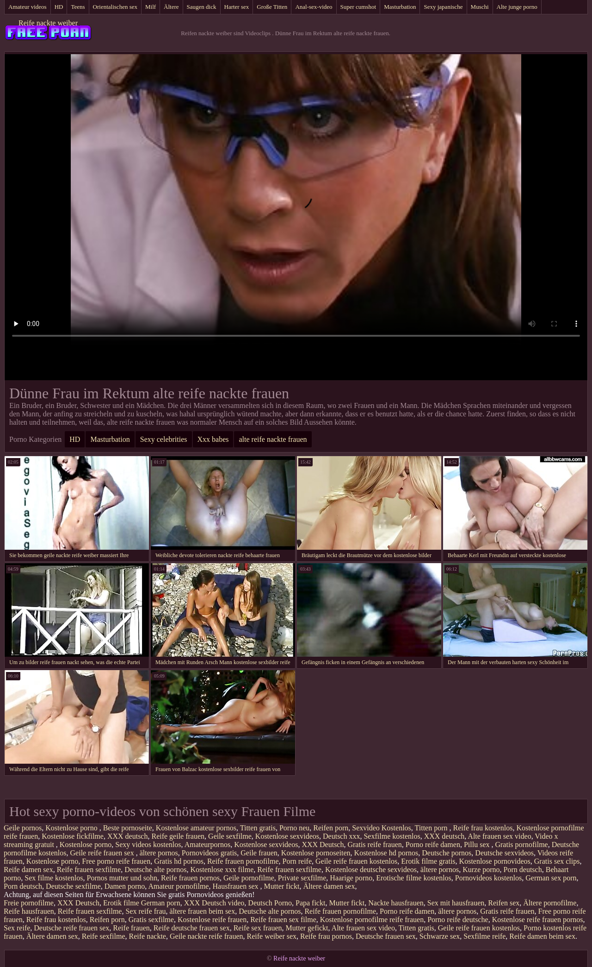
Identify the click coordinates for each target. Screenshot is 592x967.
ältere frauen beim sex (202, 911)
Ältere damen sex (329, 886)
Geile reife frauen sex (103, 853)
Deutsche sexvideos (504, 853)
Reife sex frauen (258, 928)
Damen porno (125, 886)
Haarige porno (351, 878)
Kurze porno (481, 869)
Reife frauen (131, 928)
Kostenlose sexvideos (287, 836)
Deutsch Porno (270, 903)
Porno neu (294, 828)
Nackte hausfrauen (396, 903)
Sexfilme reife (484, 936)
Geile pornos (23, 828)
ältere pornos (159, 853)
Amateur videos (27, 6)
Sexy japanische (443, 6)
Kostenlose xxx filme (221, 869)
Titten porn (432, 828)
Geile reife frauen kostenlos (356, 861)
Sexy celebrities (163, 439)
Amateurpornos (208, 844)
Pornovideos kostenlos (488, 878)
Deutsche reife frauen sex (71, 928)
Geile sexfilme (230, 836)
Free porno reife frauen (116, 861)
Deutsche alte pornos (155, 869)
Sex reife (17, 928)
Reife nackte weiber (48, 23)
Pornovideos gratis (209, 853)
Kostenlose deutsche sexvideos (371, 869)
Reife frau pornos (326, 936)
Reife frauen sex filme (283, 919)
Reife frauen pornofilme (243, 861)
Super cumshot (358, 6)
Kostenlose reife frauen (212, 919)
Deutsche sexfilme (73, 886)
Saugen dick (201, 6)
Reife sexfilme (103, 936)
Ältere (171, 6)
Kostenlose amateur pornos (196, 828)
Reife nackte (147, 936)
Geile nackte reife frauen (206, 936)
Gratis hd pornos (179, 861)
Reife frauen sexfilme (89, 869)
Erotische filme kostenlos (413, 878)
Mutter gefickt (307, 928)
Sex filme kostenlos (54, 878)
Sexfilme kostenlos (392, 836)
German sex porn (550, 878)
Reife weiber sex (272, 936)
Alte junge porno (517, 6)
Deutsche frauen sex (386, 936)
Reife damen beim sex (542, 936)
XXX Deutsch (323, 844)
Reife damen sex (28, 869)
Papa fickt (310, 903)
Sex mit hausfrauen (456, 903)
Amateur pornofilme (178, 886)
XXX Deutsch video (214, 903)
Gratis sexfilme (151, 919)
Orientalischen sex (115, 6)
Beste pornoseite (127, 828)
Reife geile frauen (177, 836)
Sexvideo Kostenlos (381, 828)
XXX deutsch (127, 836)
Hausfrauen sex (236, 886)
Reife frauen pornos (190, 878)
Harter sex (236, 6)
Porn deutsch (523, 869)
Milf (150, 6)
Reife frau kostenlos (483, 828)
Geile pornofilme (248, 878)
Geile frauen (259, 853)
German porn (160, 903)
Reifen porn (330, 828)
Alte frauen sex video (499, 836)
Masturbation (400, 6)
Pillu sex (478, 844)
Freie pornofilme (29, 903)
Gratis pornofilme (521, 844)
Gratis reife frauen (374, 844)
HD (59, 6)
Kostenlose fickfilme (73, 836)
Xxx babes (213, 439)
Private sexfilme (302, 878)
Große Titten (272, 6)
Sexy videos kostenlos (148, 844)
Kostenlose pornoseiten (316, 853)
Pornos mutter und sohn (122, 878)
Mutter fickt (282, 886)
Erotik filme (121, 903)
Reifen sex (503, 903)
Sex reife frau (145, 911)
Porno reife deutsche (457, 919)
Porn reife (297, 861)
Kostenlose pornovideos (494, 861)
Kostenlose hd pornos (386, 853)
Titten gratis (258, 828)
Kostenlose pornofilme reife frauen (372, 919)
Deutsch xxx (341, 836)
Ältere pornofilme (549, 903)
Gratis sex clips (557, 861)
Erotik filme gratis (428, 861)
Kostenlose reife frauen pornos (537, 919)
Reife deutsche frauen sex (192, 928)
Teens (78, 6)
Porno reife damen (433, 844)
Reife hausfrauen (29, 911)
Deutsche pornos (446, 853)
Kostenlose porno (72, 828)
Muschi (480, 6)
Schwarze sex (439, 936)
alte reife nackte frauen (273, 439)
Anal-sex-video (313, 6)
